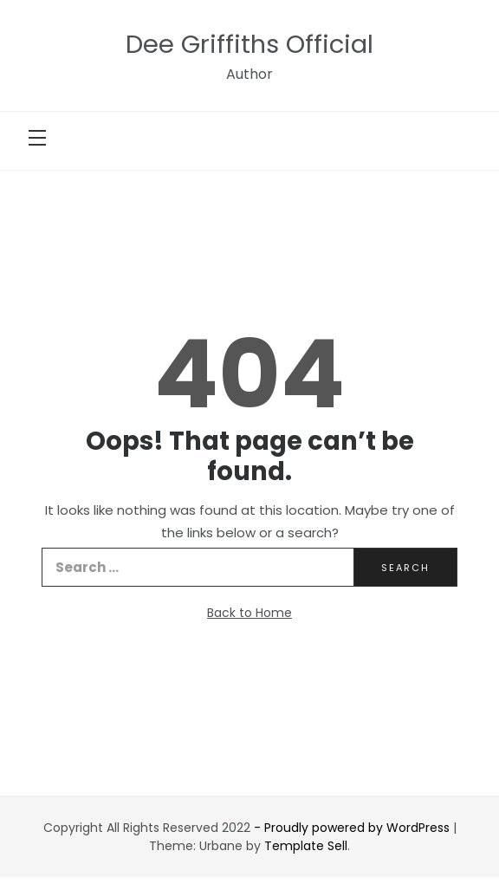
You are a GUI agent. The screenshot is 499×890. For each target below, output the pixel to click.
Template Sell (305, 845)
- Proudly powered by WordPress (353, 827)
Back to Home (249, 612)
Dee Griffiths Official (249, 44)
